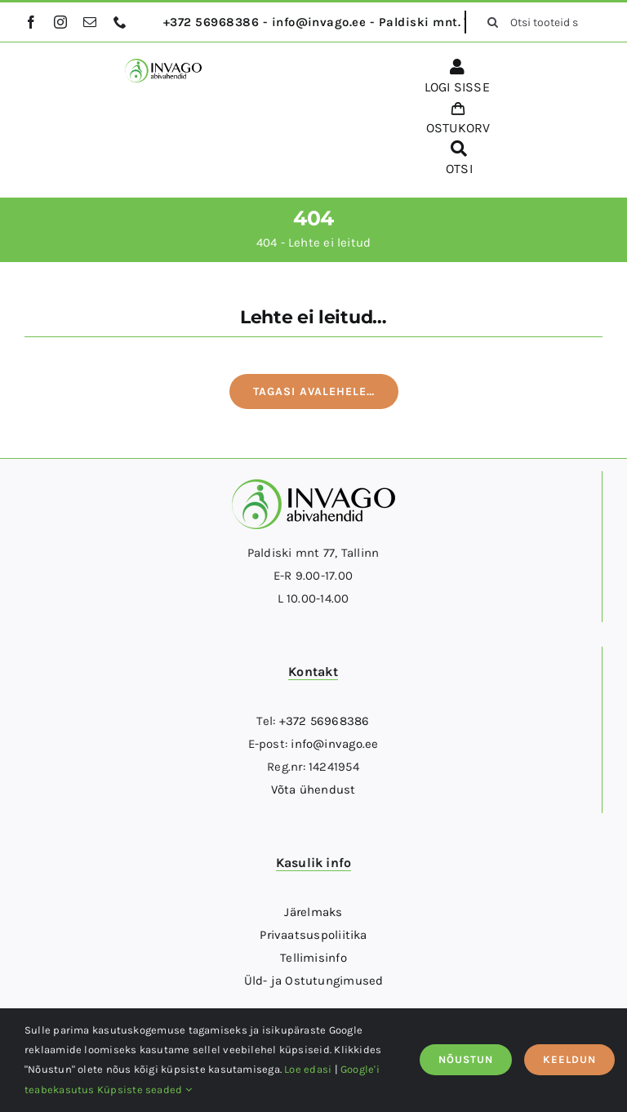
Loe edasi (307, 1069)
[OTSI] (458, 160)
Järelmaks (313, 912)
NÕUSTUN (465, 1059)
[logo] (163, 64)
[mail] (89, 22)
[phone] (120, 22)
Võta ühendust (313, 789)
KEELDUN (569, 1059)
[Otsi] (492, 22)
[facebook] (31, 22)
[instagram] (60, 22)
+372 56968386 (324, 721)
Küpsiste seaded (144, 1089)
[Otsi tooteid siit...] (539, 22)
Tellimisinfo (313, 957)
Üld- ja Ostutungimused (314, 980)
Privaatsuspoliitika (313, 934)
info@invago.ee (334, 743)
